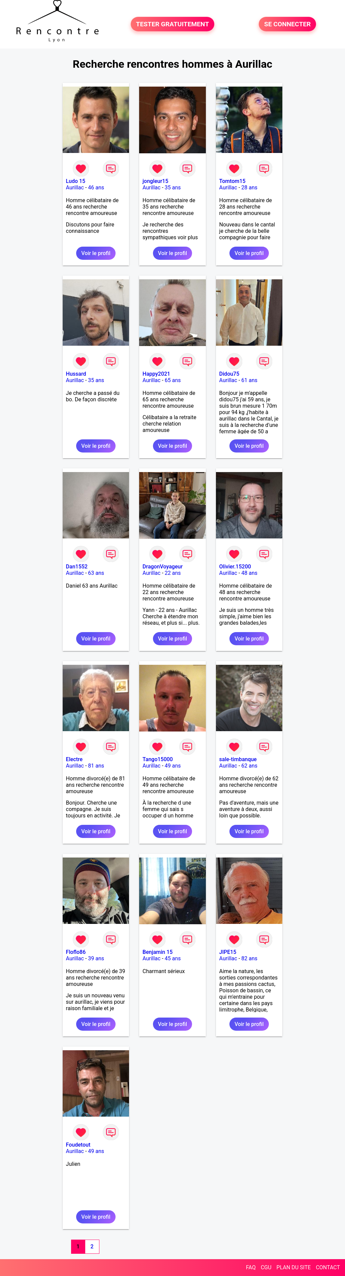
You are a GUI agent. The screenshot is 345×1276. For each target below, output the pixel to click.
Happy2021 (156, 374)
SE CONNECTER (287, 24)
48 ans (249, 573)
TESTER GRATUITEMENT (172, 24)
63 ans (96, 573)
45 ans (173, 958)
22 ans (173, 573)
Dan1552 (77, 566)
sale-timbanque (238, 759)
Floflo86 (76, 952)
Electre (74, 759)
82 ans (249, 958)
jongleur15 (155, 181)
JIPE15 (228, 952)
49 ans (173, 766)
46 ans (96, 187)
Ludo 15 (76, 181)
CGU (266, 1267)
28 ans (249, 187)
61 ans (249, 380)
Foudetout (78, 1145)
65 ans (173, 380)
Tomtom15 (232, 181)
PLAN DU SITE (294, 1267)
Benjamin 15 (157, 952)
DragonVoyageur (163, 566)
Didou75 (229, 374)
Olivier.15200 (235, 566)
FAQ (251, 1267)
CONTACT (328, 1267)
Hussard (76, 374)
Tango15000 (158, 759)
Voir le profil (95, 253)
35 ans (173, 187)
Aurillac (75, 187)
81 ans (96, 766)
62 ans (249, 766)
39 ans (96, 958)
